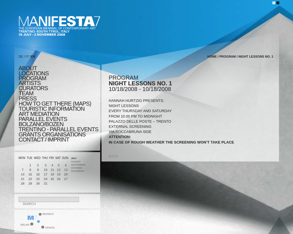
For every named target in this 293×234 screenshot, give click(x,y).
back (113, 156)
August (76, 161)
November (77, 171)
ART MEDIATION (39, 113)
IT (27, 56)
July (74, 158)
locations (34, 73)
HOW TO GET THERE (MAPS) (55, 103)
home (212, 56)
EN (33, 56)
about (28, 68)
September (78, 165)
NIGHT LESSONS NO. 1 (255, 56)
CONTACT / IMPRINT (44, 139)
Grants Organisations (52, 134)
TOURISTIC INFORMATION (51, 108)
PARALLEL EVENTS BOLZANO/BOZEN (43, 121)
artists (30, 83)
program (32, 78)
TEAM (26, 93)
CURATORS (33, 88)
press (28, 98)
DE (21, 56)
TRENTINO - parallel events (58, 129)
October (76, 168)
